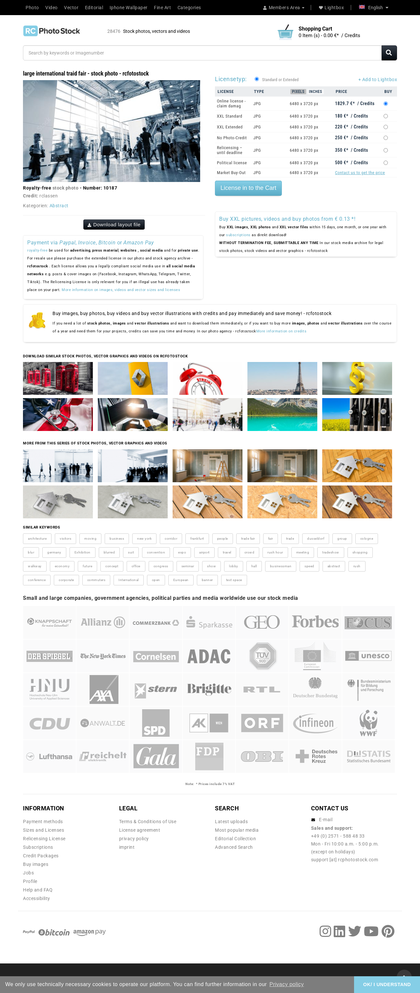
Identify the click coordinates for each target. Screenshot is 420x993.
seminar (187, 566)
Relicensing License (44, 838)
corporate (66, 580)
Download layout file (114, 224)
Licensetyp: (231, 79)
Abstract (59, 205)
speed (309, 566)
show (211, 566)
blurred (109, 552)
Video (51, 7)
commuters (96, 580)
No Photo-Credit (232, 137)
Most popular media (237, 830)
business (117, 538)
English (373, 7)
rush (357, 566)
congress (161, 566)
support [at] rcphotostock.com (344, 859)
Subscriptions (38, 847)
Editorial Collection (235, 838)
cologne (366, 538)
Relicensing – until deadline (229, 150)
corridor (171, 538)
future (87, 566)
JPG (257, 103)
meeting (302, 552)
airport (204, 552)
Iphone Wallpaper (129, 7)
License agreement (139, 830)
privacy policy (134, 838)
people (222, 538)
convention (156, 552)
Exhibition (82, 552)
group (342, 538)
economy (62, 566)
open (156, 580)
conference (37, 580)
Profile (30, 881)
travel (227, 552)
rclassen (48, 195)
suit (131, 552)
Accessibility (36, 898)
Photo (32, 7)
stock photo (65, 188)
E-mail (325, 819)
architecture (37, 538)
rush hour (275, 552)
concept (111, 566)
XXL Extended (230, 126)
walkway (35, 566)
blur (31, 552)
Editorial (94, 7)
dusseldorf (315, 538)
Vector (71, 7)
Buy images (35, 864)
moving (90, 538)
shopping (360, 552)
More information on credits (281, 331)
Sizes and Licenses (43, 830)
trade (290, 538)
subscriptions (238, 235)
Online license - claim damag (231, 103)
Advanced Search (234, 847)
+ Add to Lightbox (377, 79)
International (128, 580)
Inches (315, 91)
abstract (333, 566)
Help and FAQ (37, 889)
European (181, 580)
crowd (249, 552)
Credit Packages (41, 855)
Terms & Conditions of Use (148, 821)
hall (254, 566)
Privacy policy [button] (286, 984)
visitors (65, 538)
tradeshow (330, 552)
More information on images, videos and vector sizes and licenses (121, 290)
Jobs (28, 872)
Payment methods (43, 821)
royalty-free (37, 250)
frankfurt (197, 538)
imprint (127, 847)
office (136, 566)
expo (182, 552)
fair (270, 538)
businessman (281, 566)
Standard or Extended (280, 80)
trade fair (248, 538)
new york (144, 538)
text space (234, 580)
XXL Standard (229, 116)
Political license (232, 162)
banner (207, 580)
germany (54, 552)
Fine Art (162, 7)
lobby (233, 566)
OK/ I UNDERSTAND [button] (387, 984)
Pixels (298, 91)
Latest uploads (231, 821)
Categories (189, 7)
